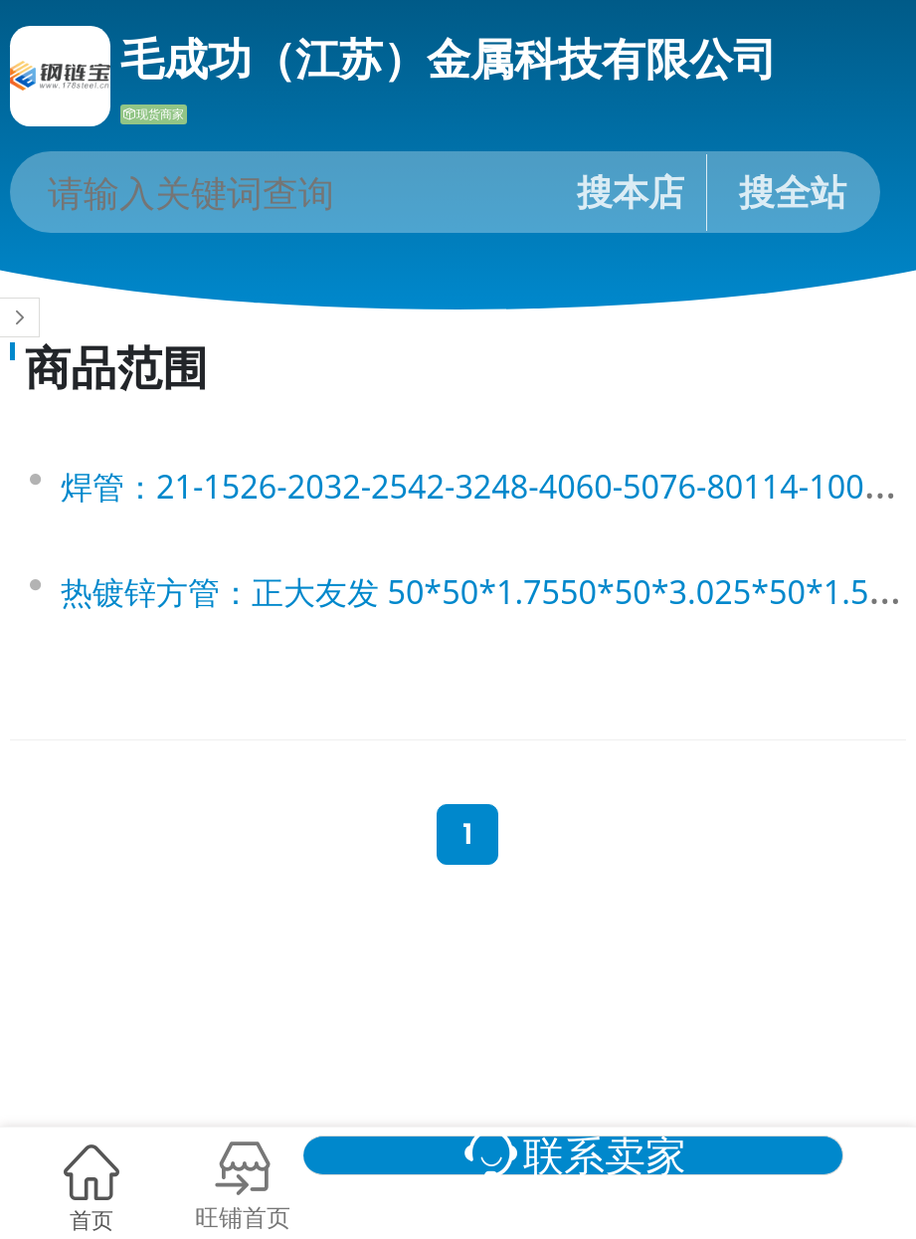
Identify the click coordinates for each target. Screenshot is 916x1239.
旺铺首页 (274, 1213)
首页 (91, 1213)
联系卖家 (668, 1146)
